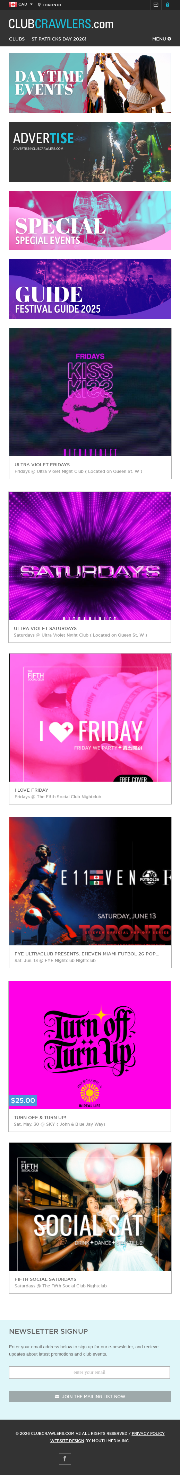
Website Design (67, 1441)
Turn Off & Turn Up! (40, 1117)
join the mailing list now (90, 1396)
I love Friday (31, 790)
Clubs (17, 38)
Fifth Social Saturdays (45, 1279)
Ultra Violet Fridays (42, 464)
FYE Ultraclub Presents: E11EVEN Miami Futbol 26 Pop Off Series (87, 953)
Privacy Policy (148, 1433)
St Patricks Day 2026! (59, 38)
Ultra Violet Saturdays (45, 628)
